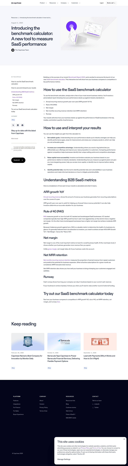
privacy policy (18, 150)
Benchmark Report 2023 (77, 77)
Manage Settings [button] (63, 459)
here (58, 302)
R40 (44, 217)
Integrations (16, 404)
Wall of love (69, 411)
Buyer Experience (18, 414)
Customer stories (71, 407)
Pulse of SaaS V (70, 414)
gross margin (52, 249)
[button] (43, 3)
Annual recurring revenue (51, 197)
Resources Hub (70, 400)
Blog (67, 404)
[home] (16, 3)
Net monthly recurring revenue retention (56, 260)
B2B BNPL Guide (71, 418)
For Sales (16, 411)
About (41, 400)
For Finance (16, 407)
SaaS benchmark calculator (56, 80)
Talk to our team (97, 400)
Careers (42, 404)
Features (15, 400)
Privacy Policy (44, 407)
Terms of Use (43, 411)
